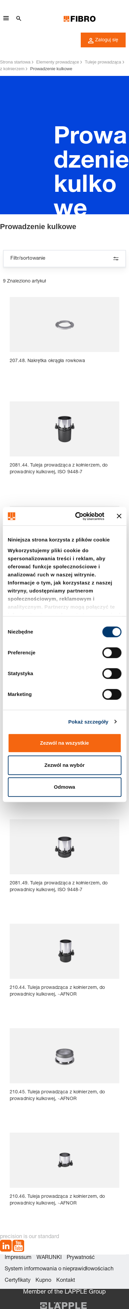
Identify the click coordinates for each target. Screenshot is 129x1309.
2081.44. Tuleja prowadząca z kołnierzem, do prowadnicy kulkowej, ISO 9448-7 (59, 469)
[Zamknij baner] (119, 516)
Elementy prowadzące (57, 61)
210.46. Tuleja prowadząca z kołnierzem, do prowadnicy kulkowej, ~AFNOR (57, 1200)
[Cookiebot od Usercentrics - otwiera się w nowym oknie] (77, 516)
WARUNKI (49, 1258)
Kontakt (65, 1280)
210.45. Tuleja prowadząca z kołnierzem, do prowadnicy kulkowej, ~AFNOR (57, 1095)
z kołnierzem (12, 68)
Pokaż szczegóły (88, 722)
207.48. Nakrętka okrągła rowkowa (47, 361)
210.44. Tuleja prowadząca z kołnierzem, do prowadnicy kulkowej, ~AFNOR (57, 991)
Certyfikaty (17, 1280)
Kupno (43, 1280)
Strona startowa (15, 61)
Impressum (18, 1258)
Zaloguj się (103, 40)
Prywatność (81, 1258)
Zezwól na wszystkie (64, 743)
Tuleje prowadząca (103, 61)
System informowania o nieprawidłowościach (59, 1269)
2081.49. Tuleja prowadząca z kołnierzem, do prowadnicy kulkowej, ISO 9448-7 (59, 886)
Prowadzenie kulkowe (51, 68)
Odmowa (64, 787)
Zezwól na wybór (64, 765)
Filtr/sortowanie (64, 258)
